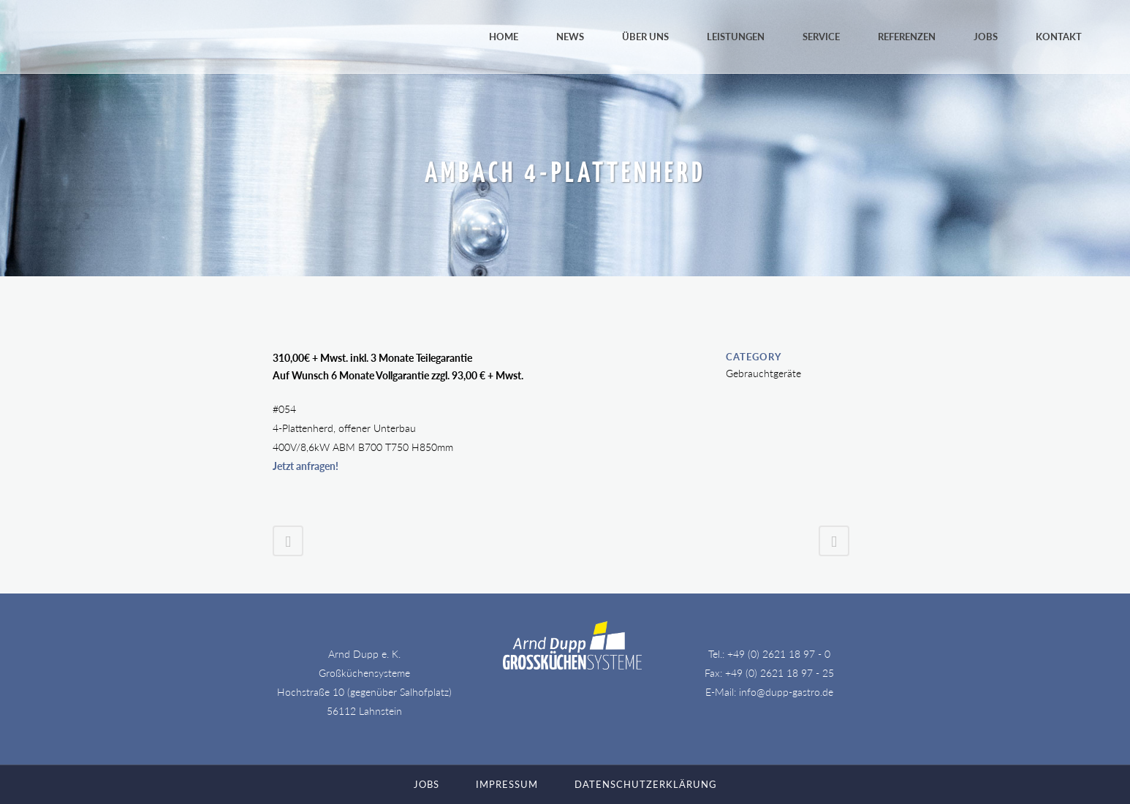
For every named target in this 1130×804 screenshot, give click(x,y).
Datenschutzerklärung (646, 784)
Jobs (426, 784)
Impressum (507, 784)
